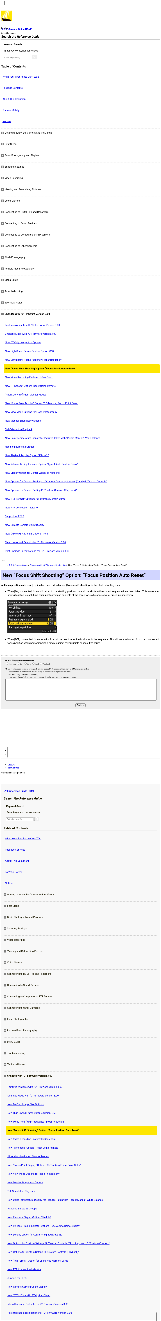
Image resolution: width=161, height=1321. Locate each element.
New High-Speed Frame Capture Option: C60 (29, 351)
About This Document (14, 99)
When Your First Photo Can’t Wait (20, 76)
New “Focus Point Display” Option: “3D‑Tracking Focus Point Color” (41, 403)
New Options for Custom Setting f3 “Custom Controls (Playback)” (41, 490)
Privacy (11, 765)
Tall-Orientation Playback (18, 429)
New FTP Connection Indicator (22, 507)
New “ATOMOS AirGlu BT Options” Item (26, 533)
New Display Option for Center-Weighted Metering (32, 472)
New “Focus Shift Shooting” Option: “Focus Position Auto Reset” (41, 368)
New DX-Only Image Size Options (23, 342)
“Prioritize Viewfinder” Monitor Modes (25, 394)
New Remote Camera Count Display (24, 524)
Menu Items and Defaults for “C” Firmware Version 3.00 (35, 542)
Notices (6, 121)
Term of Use (13, 768)
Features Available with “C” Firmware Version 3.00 (32, 325)
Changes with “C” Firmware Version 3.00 (48, 565)
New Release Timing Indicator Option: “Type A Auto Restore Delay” (41, 464)
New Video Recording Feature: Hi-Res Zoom (29, 377)
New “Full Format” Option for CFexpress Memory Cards (35, 498)
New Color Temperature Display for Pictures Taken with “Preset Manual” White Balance (52, 438)
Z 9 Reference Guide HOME (19, 791)
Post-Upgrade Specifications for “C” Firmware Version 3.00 (37, 551)
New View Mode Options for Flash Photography (31, 412)
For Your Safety (10, 110)
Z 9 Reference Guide (18, 565)
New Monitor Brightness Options (23, 420)
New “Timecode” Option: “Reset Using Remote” (31, 385)
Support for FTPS (14, 516)
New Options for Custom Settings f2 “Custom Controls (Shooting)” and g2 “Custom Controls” (56, 481)
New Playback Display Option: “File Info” (27, 455)
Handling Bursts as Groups (19, 446)
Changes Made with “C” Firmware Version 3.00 (30, 333)
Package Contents (12, 87)
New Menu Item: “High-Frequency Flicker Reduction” (33, 359)
